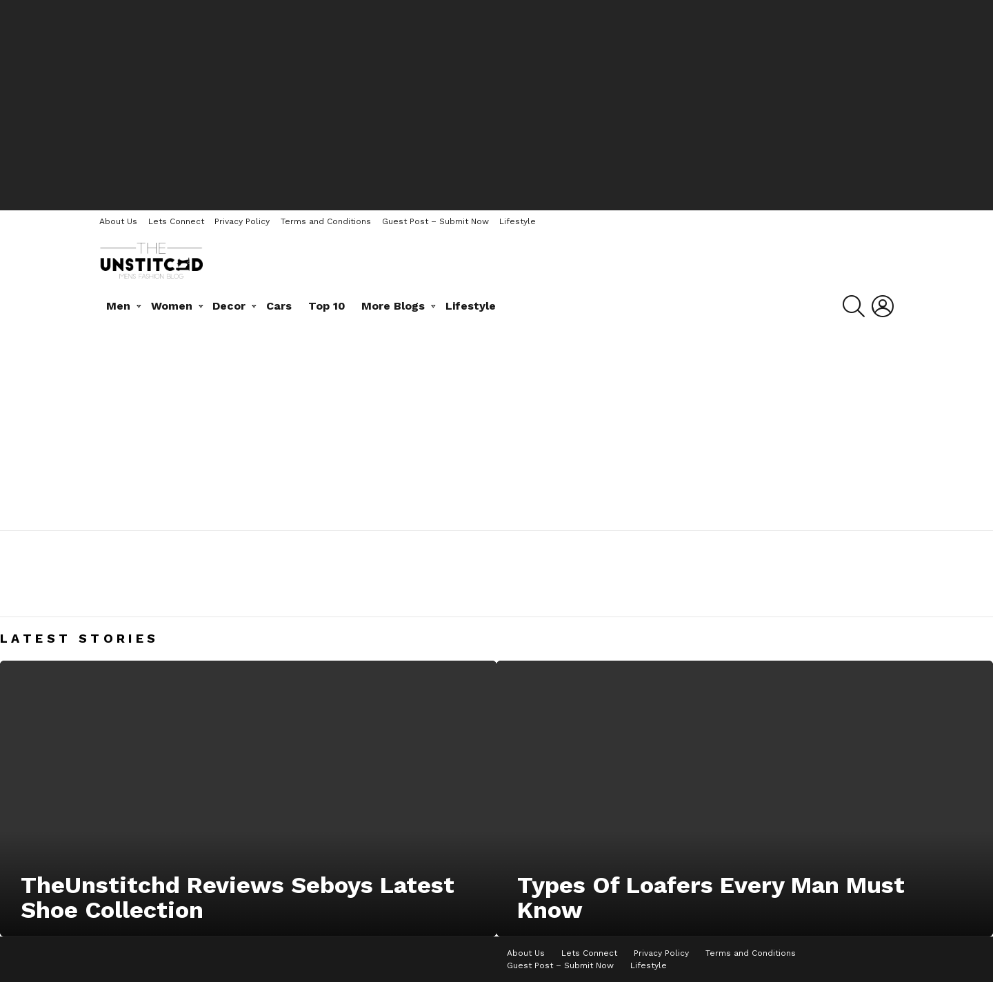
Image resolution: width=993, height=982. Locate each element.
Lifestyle (517, 221)
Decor (228, 305)
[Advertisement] (496, 103)
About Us (118, 221)
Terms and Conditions (326, 221)
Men (118, 305)
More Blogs (393, 305)
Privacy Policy (242, 221)
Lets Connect (176, 221)
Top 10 (326, 305)
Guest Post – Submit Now (435, 221)
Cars (279, 305)
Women (171, 305)
